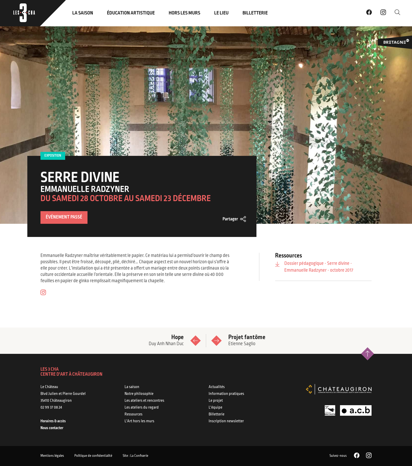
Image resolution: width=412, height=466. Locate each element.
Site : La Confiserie (135, 456)
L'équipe (215, 407)
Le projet (216, 401)
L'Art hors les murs (139, 421)
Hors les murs (184, 13)
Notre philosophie (139, 394)
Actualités (217, 387)
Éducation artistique (131, 13)
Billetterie (255, 13)
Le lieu (221, 13)
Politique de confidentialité (93, 456)
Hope (111, 340)
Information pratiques (226, 394)
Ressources (133, 414)
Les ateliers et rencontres (144, 401)
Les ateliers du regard (142, 407)
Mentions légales (52, 456)
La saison (82, 13)
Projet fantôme (301, 340)
